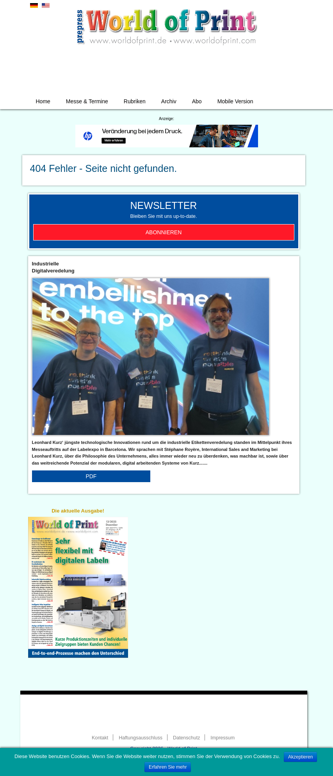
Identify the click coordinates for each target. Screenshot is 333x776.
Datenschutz (186, 738)
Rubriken (135, 101)
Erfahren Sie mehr (168, 767)
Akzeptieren (300, 757)
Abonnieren (164, 232)
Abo (197, 101)
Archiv (168, 101)
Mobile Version (235, 101)
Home (43, 101)
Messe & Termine (87, 101)
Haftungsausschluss (140, 738)
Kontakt (100, 738)
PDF (90, 476)
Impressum (222, 738)
